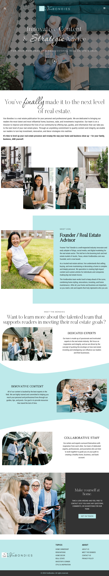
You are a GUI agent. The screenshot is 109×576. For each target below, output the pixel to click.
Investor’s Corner (63, 562)
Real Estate (60, 559)
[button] (5, 8)
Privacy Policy (88, 559)
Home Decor (60, 555)
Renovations (60, 552)
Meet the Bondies (89, 552)
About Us (85, 549)
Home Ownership (62, 549)
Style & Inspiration (63, 565)
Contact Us (86, 555)
